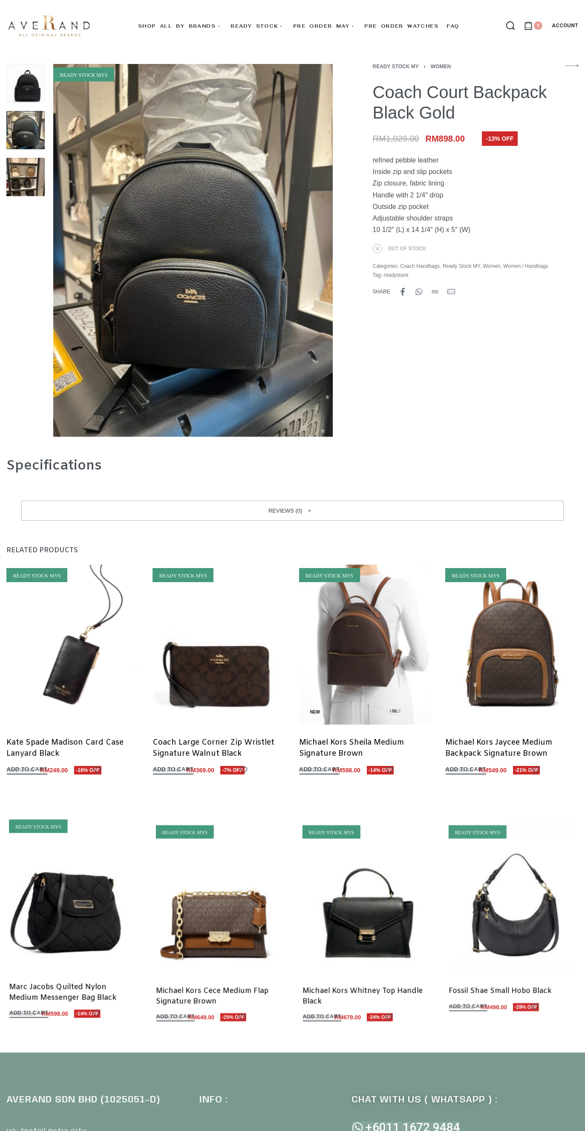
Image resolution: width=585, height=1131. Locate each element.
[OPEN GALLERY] (193, 250)
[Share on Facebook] (402, 292)
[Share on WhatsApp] (419, 292)
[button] (292, 510)
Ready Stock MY (396, 67)
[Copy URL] (435, 292)
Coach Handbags (420, 266)
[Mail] (451, 292)
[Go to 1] (25, 83)
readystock (396, 275)
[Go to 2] (25, 130)
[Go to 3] (25, 177)
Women (441, 67)
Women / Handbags (525, 266)
